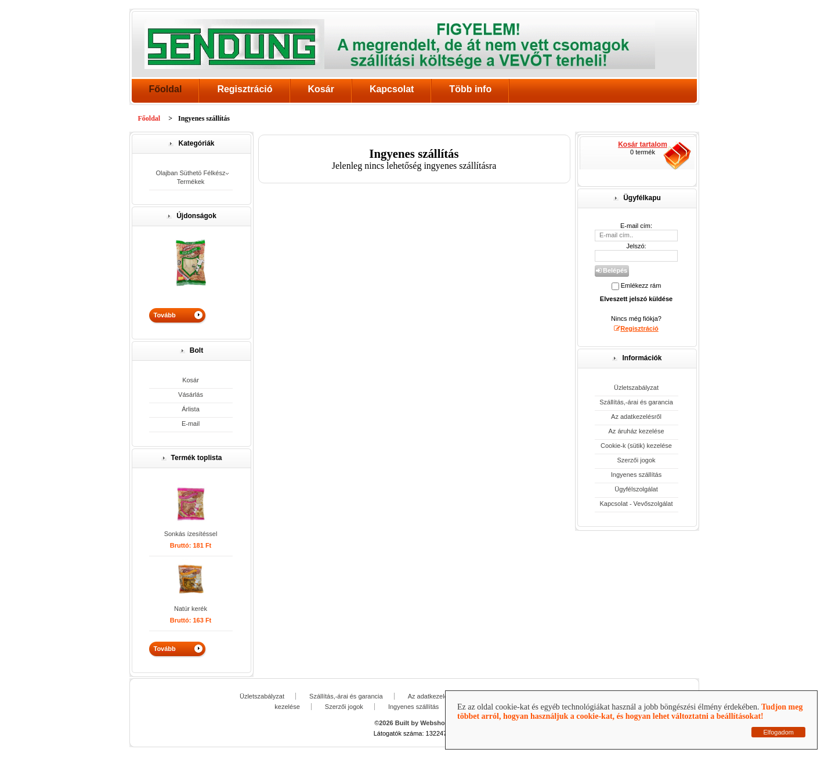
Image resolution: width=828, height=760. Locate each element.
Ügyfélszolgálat (636, 489)
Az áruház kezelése (636, 431)
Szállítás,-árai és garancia (636, 402)
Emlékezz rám (641, 285)
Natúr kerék (190, 608)
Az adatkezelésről (636, 416)
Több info (470, 89)
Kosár (321, 89)
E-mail (191, 423)
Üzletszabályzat (636, 387)
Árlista (191, 409)
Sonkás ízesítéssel (191, 533)
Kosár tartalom (642, 144)
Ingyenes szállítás (636, 474)
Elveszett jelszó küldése (636, 298)
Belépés (611, 270)
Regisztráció (244, 89)
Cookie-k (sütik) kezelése (636, 445)
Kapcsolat (392, 89)
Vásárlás (190, 394)
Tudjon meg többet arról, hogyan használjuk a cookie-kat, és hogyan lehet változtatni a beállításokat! (629, 712)
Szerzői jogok (636, 460)
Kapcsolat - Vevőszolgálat (636, 503)
